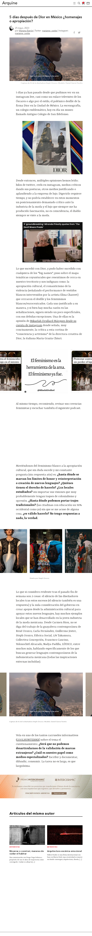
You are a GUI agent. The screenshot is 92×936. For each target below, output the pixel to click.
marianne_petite (49, 30)
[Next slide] (85, 371)
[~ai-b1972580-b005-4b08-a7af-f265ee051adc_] (46, 797)
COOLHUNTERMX (28, 740)
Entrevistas (14, 847)
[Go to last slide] (6, 371)
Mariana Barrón (26, 30)
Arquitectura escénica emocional (64, 851)
